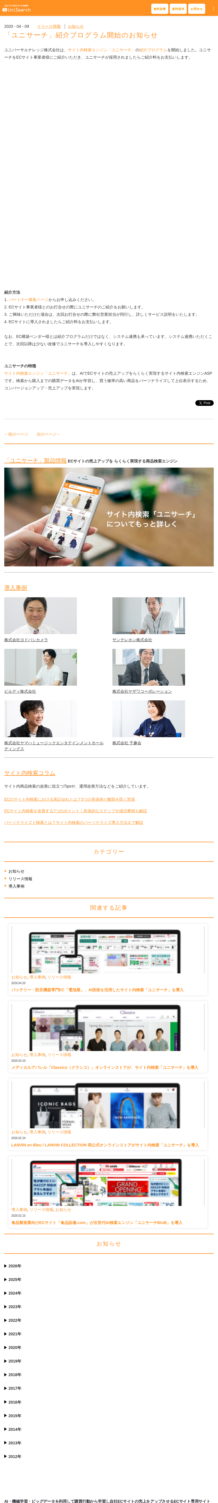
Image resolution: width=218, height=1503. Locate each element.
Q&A (64, 1459)
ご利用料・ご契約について (83, 1450)
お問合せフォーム (26, 1400)
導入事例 (15, 397)
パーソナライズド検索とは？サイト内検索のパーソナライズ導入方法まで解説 (73, 631)
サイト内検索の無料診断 (32, 1391)
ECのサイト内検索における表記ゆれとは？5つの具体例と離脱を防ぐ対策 (69, 608)
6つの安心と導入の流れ (81, 1442)
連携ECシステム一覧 (127, 1422)
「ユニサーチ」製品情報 (35, 270)
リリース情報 (49, 26)
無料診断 (160, 8)
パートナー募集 (123, 1430)
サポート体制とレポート (81, 1433)
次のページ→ (48, 243)
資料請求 (178, 8)
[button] (214, 8)
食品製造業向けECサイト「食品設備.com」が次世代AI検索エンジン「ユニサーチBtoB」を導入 (97, 1031)
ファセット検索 (73, 1408)
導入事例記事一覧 (125, 1391)
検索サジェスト (73, 1400)
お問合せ (196, 8)
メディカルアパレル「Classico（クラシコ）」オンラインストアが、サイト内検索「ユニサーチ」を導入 (105, 876)
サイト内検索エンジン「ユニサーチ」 (101, 50)
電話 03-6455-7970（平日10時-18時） (27, 1411)
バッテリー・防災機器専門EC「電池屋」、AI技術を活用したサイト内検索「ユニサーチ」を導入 (97, 799)
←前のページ (16, 243)
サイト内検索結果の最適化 (83, 1383)
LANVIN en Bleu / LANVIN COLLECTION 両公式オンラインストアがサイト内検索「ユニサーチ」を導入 (105, 954)
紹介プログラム (153, 50)
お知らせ (76, 26)
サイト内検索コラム (29, 582)
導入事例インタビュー (129, 1383)
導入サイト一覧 (123, 1400)
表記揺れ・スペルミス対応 (83, 1391)
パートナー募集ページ (29, 108)
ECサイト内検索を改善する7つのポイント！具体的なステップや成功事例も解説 (75, 620)
